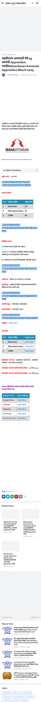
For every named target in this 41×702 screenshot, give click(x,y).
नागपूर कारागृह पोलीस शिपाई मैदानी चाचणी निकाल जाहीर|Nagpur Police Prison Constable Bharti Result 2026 (26, 630)
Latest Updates (19, 696)
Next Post (34, 617)
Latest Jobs (6, 696)
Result (16, 700)
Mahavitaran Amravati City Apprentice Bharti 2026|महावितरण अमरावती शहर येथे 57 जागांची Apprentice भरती (29, 528)
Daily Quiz (17, 692)
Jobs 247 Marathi (15, 3)
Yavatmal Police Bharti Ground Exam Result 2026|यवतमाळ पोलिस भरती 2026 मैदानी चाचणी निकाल (25, 653)
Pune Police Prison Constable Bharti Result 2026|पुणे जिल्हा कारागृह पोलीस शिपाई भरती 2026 (26, 664)
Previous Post (7, 617)
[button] (2, 3)
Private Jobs (7, 700)
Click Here (13, 323)
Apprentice (11, 54)
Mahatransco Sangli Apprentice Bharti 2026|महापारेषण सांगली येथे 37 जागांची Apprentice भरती (10, 559)
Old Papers (30, 696)
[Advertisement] (20, 29)
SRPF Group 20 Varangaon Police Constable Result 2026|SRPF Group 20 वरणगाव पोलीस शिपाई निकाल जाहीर (26, 675)
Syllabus (24, 700)
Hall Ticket (27, 692)
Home (4, 54)
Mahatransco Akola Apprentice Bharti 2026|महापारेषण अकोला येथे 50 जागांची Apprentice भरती (10, 526)
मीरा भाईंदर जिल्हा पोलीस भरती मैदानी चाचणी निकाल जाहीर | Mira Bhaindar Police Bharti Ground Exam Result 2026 (26, 642)
